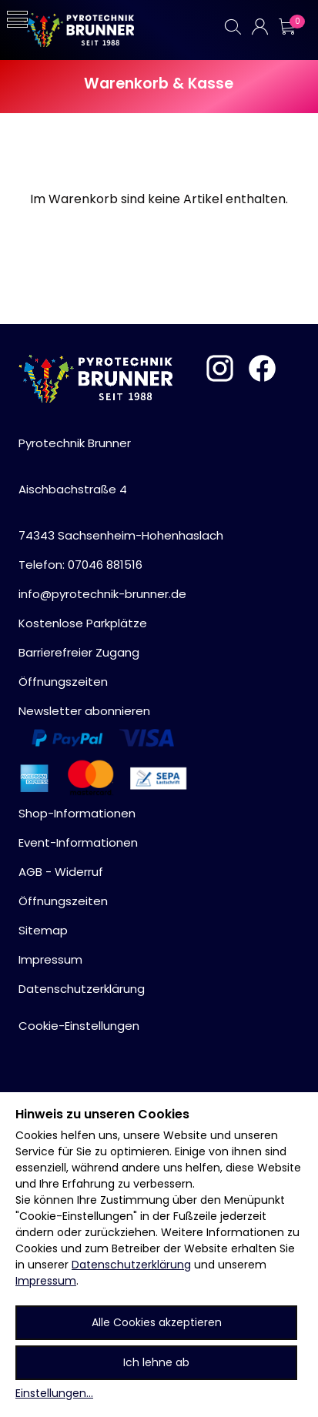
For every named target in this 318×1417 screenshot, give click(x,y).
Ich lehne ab (156, 1362)
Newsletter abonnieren (84, 711)
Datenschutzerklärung (131, 1264)
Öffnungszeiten (63, 681)
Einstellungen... (54, 1393)
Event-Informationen (78, 842)
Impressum (45, 1280)
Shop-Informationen (77, 813)
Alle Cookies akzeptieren (157, 1322)
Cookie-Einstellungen (78, 1026)
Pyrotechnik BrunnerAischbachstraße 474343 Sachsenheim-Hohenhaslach (120, 489)
